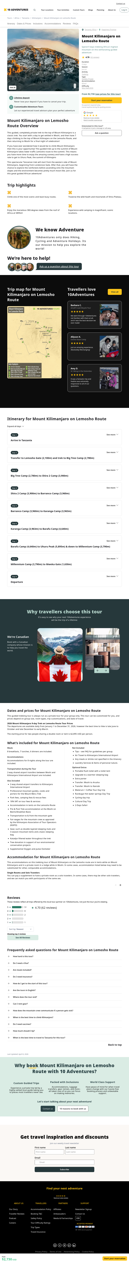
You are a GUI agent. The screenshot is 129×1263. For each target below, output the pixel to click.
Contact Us (80, 1213)
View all (12, 88)
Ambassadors (59, 1213)
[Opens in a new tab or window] (115, 1258)
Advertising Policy (72, 1251)
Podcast (12, 1218)
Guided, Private (87, 79)
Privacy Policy (41, 1251)
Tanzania (25, 18)
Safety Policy (36, 1218)
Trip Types (35, 1227)
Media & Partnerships (63, 1218)
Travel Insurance (38, 1232)
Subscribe (64, 1169)
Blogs (90, 10)
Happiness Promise (109, 30)
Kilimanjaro (36, 18)
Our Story (13, 1209)
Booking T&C (36, 1213)
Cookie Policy (88, 1251)
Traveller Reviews (16, 1213)
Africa (17, 18)
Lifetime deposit (22, 98)
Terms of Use (55, 1251)
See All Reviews (23, 937)
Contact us (120, 3)
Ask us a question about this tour (59, 266)
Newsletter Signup (83, 1209)
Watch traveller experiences (93, 120)
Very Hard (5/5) (87, 88)
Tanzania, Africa (90, 30)
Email (37, 1158)
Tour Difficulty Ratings (40, 1223)
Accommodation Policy (41, 1209)
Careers (12, 1223)
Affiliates (57, 1209)
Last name (70, 1147)
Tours (9, 18)
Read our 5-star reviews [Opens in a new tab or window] (91, 118)
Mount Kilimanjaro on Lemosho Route (60, 18)
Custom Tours (79, 10)
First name (40, 1147)
